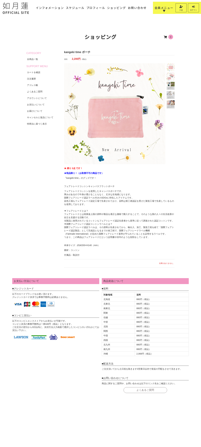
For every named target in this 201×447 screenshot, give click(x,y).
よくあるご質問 (34, 91)
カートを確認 (33, 72)
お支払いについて (36, 104)
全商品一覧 (32, 59)
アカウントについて (37, 98)
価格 (66, 59)
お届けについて (34, 111)
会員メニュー (164, 8)
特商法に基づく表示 (37, 124)
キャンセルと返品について (40, 117)
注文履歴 (31, 78)
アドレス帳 (32, 85)
